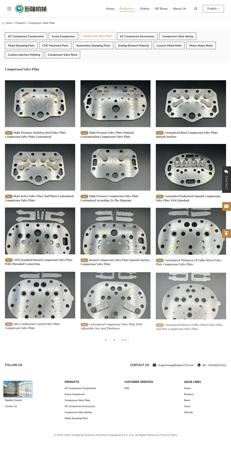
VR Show (161, 8)
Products (126, 8)
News (187, 400)
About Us (179, 8)
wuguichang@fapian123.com (173, 365)
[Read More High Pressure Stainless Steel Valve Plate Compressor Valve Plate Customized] (40, 103)
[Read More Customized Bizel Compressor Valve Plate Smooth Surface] (191, 103)
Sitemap (188, 412)
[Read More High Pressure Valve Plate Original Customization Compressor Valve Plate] (115, 103)
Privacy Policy (169, 434)
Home (110, 8)
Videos (144, 8)
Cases (187, 406)
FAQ (126, 388)
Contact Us (11, 406)
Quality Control (13, 400)
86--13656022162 (211, 365)
